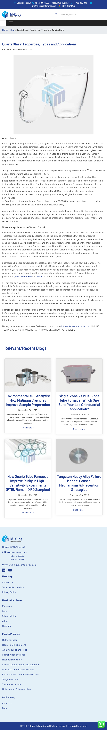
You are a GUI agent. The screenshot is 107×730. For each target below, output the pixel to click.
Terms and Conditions (13, 587)
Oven (4, 611)
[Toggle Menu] (11, 22)
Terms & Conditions (77, 725)
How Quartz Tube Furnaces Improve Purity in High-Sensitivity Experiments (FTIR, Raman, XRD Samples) (28, 483)
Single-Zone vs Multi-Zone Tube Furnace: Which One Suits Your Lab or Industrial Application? (79, 402)
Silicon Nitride (9, 616)
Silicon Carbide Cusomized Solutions (20, 664)
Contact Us (7, 582)
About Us (6, 703)
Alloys (5, 621)
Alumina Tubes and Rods (14, 649)
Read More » (28, 427)
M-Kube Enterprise (37, 725)
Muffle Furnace (9, 639)
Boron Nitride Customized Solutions (20, 674)
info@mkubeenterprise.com (44, 6)
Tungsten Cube (10, 679)
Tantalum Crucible (11, 684)
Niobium (6, 625)
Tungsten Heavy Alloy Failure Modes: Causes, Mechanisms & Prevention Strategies (79, 483)
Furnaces (7, 606)
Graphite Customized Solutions (18, 669)
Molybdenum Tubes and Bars (16, 689)
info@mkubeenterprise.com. (76, 326)
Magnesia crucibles (12, 659)
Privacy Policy (9, 592)
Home (5, 29)
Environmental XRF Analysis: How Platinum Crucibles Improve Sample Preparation (28, 400)
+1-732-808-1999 (42, 3)
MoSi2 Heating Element (14, 644)
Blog (12, 29)
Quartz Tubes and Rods (13, 654)
